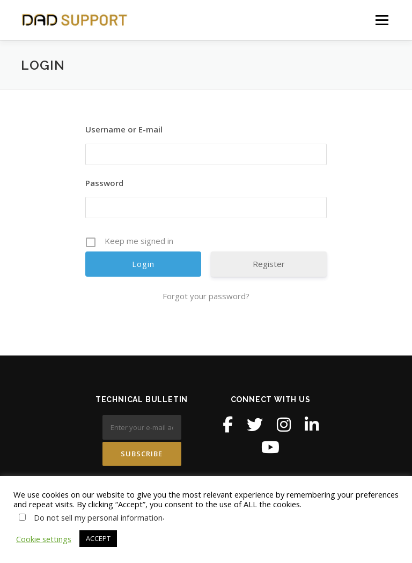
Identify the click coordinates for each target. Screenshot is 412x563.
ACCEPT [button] (98, 538)
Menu (381, 19)
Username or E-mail (124, 129)
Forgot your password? (206, 296)
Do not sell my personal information (98, 517)
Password (104, 182)
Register (269, 263)
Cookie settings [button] (43, 539)
